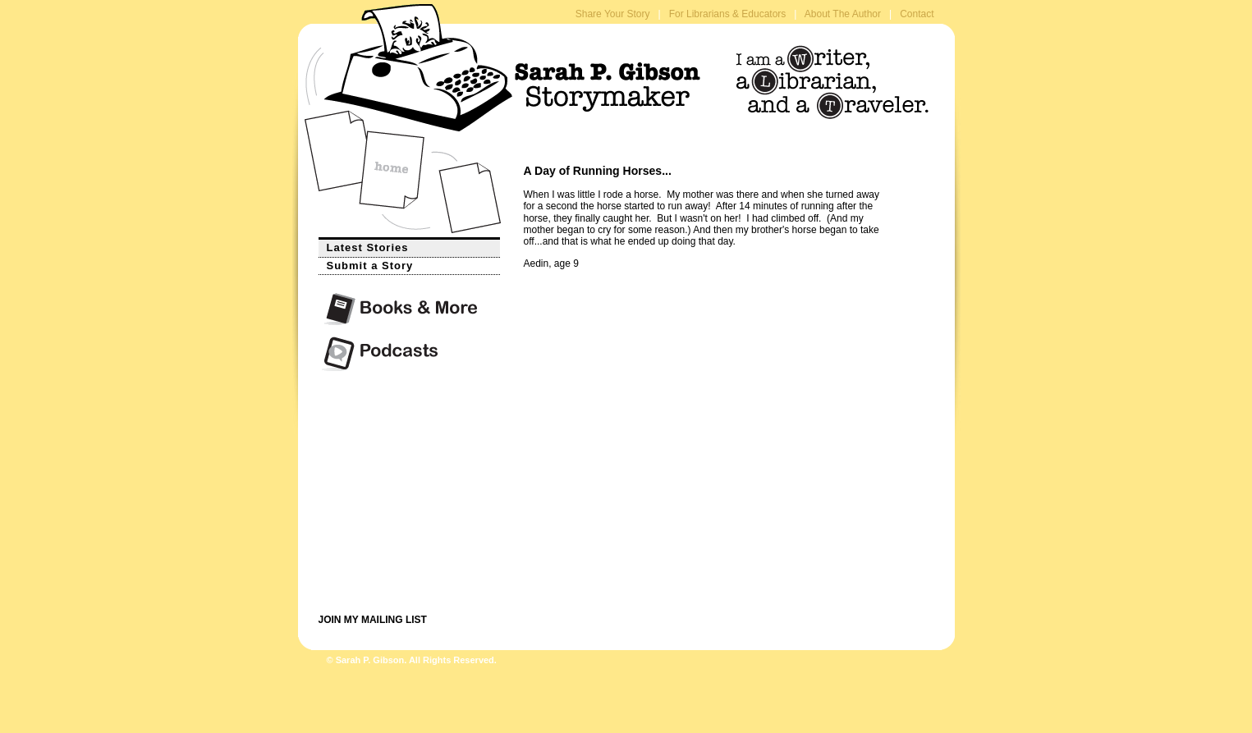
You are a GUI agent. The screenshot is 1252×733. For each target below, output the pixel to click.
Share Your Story (613, 14)
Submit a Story (366, 265)
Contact (916, 14)
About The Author (843, 14)
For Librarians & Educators (728, 14)
